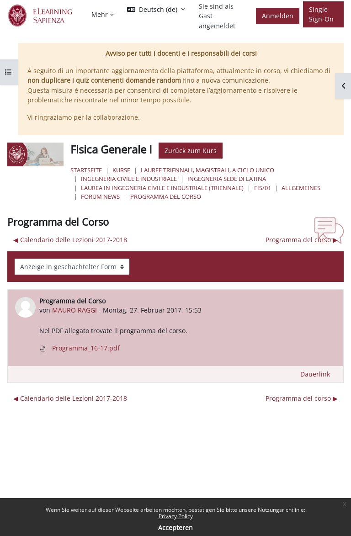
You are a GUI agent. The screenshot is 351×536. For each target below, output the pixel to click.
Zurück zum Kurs (191, 150)
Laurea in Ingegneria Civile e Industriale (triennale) (162, 188)
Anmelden (277, 15)
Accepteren (175, 527)
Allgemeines (301, 188)
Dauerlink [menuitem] (315, 374)
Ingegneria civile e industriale (129, 179)
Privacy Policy (176, 516)
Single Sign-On (321, 14)
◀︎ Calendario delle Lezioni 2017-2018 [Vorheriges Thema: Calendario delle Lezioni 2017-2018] (70, 239)
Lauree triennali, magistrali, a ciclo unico (207, 170)
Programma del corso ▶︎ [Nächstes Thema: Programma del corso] (302, 239)
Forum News (100, 196)
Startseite (86, 170)
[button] (156, 9)
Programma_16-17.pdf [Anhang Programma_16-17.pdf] (79, 348)
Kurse (121, 170)
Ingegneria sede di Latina (226, 179)
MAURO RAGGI (74, 310)
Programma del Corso (165, 196)
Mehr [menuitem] (99, 14)
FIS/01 (262, 188)
